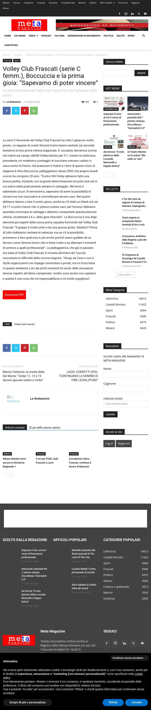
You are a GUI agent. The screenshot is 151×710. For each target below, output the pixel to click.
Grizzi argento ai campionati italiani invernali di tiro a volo (133, 221)
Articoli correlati (15, 427)
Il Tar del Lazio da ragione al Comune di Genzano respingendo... (134, 202)
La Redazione (13, 101)
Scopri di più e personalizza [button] (27, 702)
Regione (135, 2)
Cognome (109, 383)
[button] (143, 36)
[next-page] (11, 474)
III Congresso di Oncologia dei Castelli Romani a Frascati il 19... (135, 258)
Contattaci (11, 45)
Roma (6, 8)
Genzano (53, 2)
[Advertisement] (50, 128)
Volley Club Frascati (24, 324)
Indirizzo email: (113, 398)
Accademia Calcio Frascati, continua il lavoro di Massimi (80, 462)
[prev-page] (5, 474)
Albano (6, 2)
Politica (108, 35)
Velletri (92, 2)
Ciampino (28, 2)
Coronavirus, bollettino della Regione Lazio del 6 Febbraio (134, 240)
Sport (131, 35)
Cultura (59, 35)
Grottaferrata (68, 2)
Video (33, 35)
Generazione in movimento (84, 35)
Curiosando (134, 109)
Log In (109, 443)
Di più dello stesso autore (44, 427)
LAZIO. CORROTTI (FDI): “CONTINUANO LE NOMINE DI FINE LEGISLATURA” (78, 376)
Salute (121, 35)
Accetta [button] (137, 702)
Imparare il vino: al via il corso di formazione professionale (33, 554)
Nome (107, 369)
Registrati (124, 443)
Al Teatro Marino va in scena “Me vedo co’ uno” (136, 155)
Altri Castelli (107, 2)
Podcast (46, 35)
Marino (82, 2)
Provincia (123, 2)
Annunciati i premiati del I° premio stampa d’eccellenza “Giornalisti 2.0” (136, 121)
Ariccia (17, 2)
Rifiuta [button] (113, 702)
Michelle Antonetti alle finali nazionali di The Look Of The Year (83, 554)
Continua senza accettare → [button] (130, 657)
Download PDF (14, 295)
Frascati (41, 2)
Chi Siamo (20, 35)
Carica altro (126, 274)
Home (7, 35)
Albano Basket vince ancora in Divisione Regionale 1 (14, 462)
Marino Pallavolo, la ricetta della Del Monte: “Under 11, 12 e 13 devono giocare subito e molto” (23, 376)
